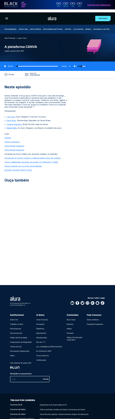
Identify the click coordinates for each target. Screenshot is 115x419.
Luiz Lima (10, 114)
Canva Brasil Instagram (14, 143)
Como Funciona (42, 317)
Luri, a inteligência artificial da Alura (49, 344)
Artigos (69, 326)
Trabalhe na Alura (16, 321)
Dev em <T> (41, 339)
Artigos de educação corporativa (74, 336)
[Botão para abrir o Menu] (6, 15)
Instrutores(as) (41, 335)
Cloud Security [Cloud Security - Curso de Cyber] (45, 411)
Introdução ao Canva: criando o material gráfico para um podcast (32, 155)
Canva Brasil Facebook (14, 147)
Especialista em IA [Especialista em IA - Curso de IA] (60, 402)
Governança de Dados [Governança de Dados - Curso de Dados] (76, 406)
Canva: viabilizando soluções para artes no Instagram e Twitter (31, 159)
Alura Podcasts (9, 35)
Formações (40, 321)
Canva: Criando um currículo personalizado (23, 163)
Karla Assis (11, 117)
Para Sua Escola (16, 330)
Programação (11, 26)
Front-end (24, 26)
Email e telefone (93, 317)
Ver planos (102, 15)
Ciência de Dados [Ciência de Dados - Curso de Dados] (46, 406)
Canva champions (12, 139)
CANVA (7, 135)
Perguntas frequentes (95, 321)
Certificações (41, 357)
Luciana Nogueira (14, 121)
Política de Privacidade (18, 335)
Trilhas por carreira (22, 397)
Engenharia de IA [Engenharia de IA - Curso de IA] (46, 402)
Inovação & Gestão (102, 26)
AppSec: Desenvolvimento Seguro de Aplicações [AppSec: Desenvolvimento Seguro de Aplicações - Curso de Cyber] (70, 411)
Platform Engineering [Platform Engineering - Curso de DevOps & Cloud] (47, 416)
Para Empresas (15, 326)
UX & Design (78, 26)
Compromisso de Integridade (21, 339)
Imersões (70, 321)
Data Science (36, 26)
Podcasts (70, 330)
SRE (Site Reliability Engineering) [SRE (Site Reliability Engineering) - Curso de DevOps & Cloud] (68, 416)
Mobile (88, 26)
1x (69, 63)
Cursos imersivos (42, 353)
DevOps (68, 26)
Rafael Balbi (12, 125)
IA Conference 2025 (43, 348)
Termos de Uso (16, 344)
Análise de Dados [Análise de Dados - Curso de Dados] (60, 406)
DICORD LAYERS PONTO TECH (18, 167)
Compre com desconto (99, 4)
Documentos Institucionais (19, 348)
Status (12, 353)
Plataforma (40, 326)
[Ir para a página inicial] (52, 15)
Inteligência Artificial (53, 26)
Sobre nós (14, 317)
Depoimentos (41, 330)
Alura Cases (71, 317)
